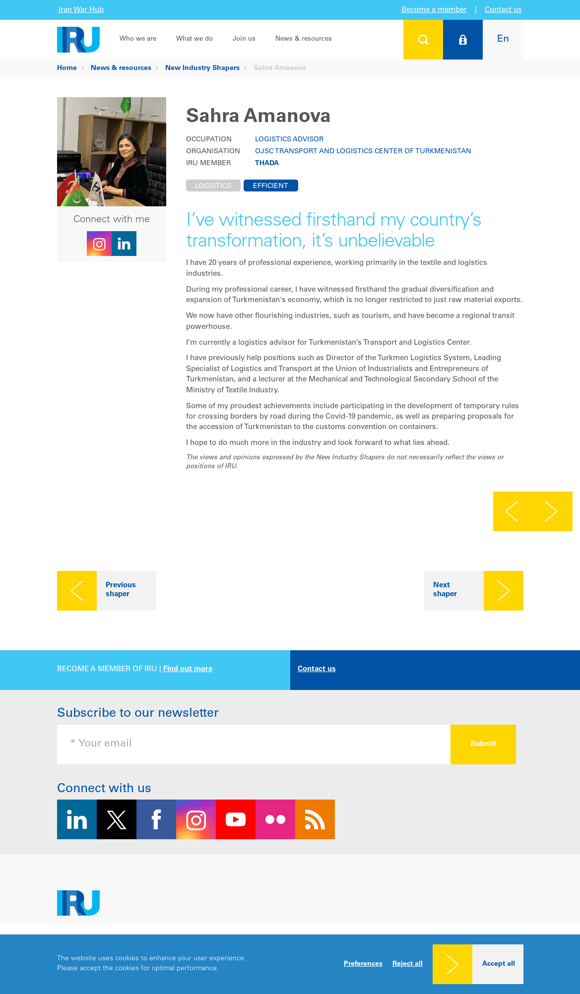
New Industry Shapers (202, 68)
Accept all (498, 964)
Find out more (187, 669)
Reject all (407, 964)
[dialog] (290, 964)
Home (67, 68)
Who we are (138, 39)
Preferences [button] (363, 964)
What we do (194, 39)
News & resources (303, 39)
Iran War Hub (81, 10)
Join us (244, 39)
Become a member (434, 10)
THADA (267, 163)
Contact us (503, 10)
